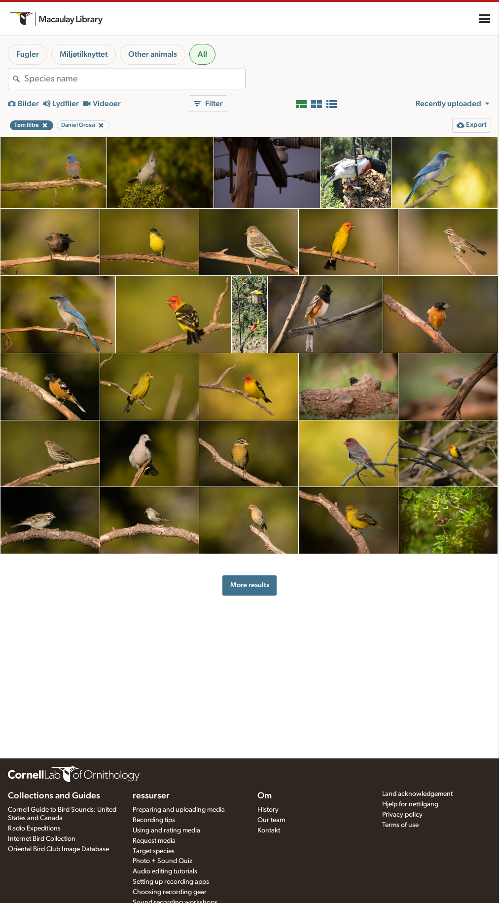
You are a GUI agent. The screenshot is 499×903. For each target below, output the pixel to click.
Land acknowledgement (417, 793)
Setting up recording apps (171, 881)
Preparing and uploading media (179, 809)
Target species (154, 851)
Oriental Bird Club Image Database (58, 849)
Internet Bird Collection (41, 838)
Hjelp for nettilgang (410, 804)
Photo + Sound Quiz (162, 861)
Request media (154, 840)
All (202, 54)
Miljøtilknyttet (83, 54)
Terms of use (400, 825)
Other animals (152, 54)
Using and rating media (166, 830)
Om (264, 795)
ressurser (151, 795)
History (268, 809)
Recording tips (154, 820)
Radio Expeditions (34, 828)
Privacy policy (402, 814)
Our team (271, 820)
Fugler (27, 54)
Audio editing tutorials (165, 871)
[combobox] (134, 79)
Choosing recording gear (170, 892)
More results (249, 585)
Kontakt (268, 830)
